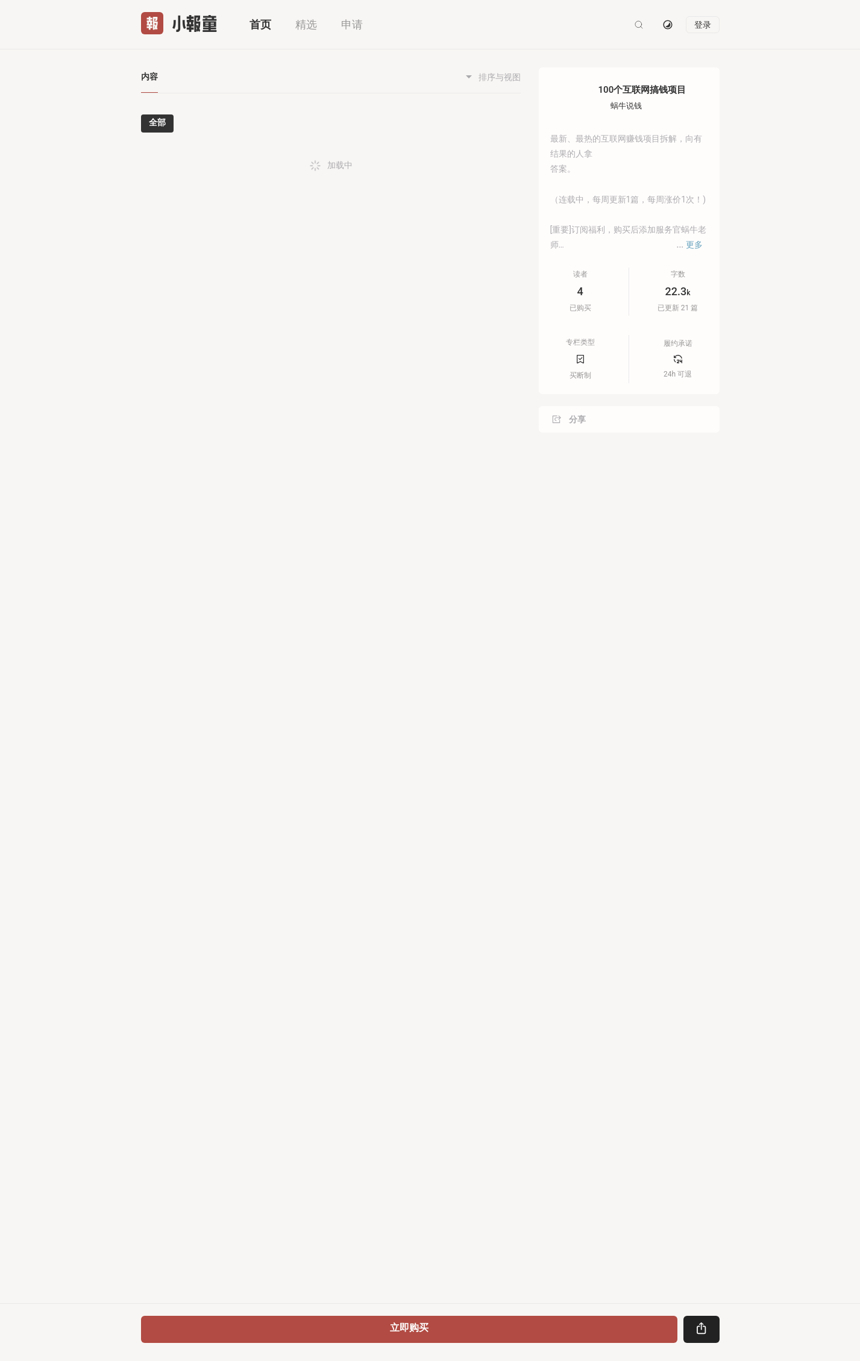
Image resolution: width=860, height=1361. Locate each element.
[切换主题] (668, 25)
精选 (306, 24)
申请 (352, 24)
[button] (515, 175)
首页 (260, 24)
